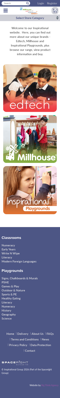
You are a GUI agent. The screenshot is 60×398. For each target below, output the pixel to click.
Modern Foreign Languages (19, 261)
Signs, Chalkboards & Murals (20, 278)
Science (7, 318)
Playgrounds (12, 271)
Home (10, 334)
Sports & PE (9, 294)
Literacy (7, 257)
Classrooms (11, 238)
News (45, 339)
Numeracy (8, 245)
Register (52, 3)
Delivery (22, 334)
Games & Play (10, 286)
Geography (9, 314)
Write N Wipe (11, 253)
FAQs (50, 334)
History (6, 310)
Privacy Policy (18, 345)
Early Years (9, 249)
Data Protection (40, 345)
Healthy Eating (11, 298)
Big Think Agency (49, 385)
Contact (30, 350)
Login (40, 3)
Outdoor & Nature (13, 290)
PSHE (5, 282)
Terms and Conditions (25, 339)
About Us (38, 334)
